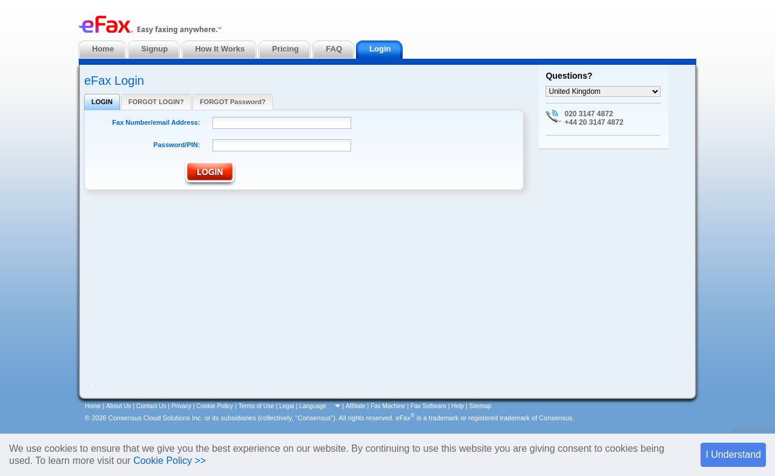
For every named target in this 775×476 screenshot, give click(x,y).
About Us (118, 406)
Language (312, 406)
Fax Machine (388, 406)
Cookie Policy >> (169, 460)
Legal (286, 406)
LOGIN (102, 101)
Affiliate (356, 406)
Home (93, 406)
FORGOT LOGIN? (156, 101)
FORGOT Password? (233, 101)
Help (458, 406)
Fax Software (428, 406)
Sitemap (480, 406)
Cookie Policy (215, 406)
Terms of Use (256, 406)
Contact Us (151, 406)
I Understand (733, 454)
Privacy (181, 406)
